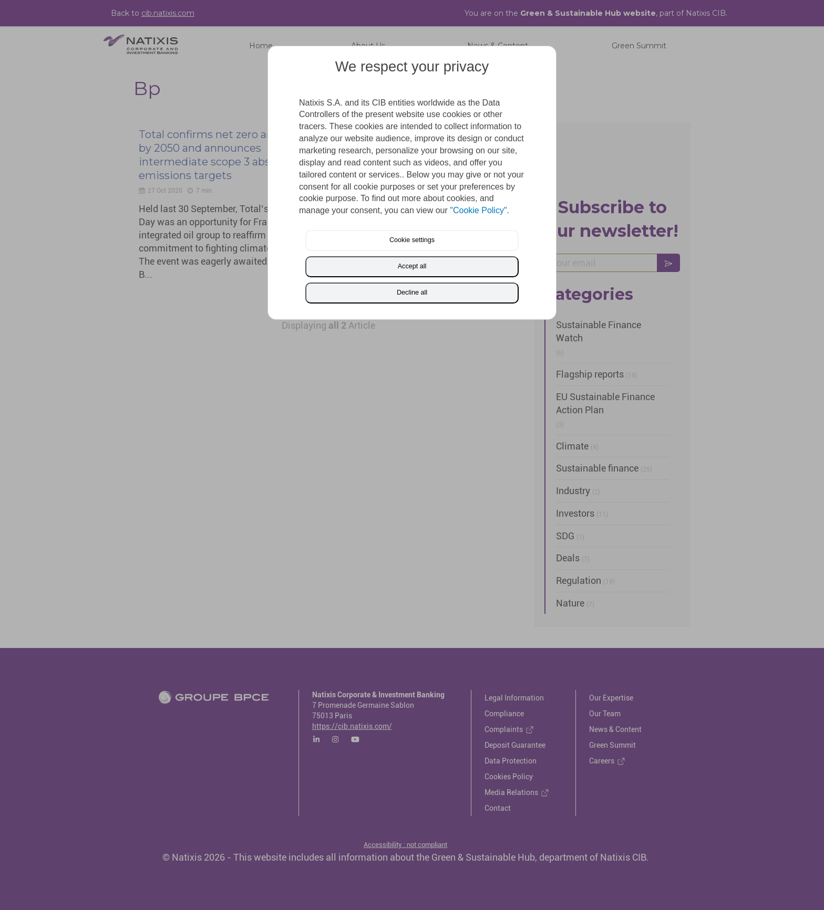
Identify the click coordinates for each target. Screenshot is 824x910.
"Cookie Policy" (478, 210)
